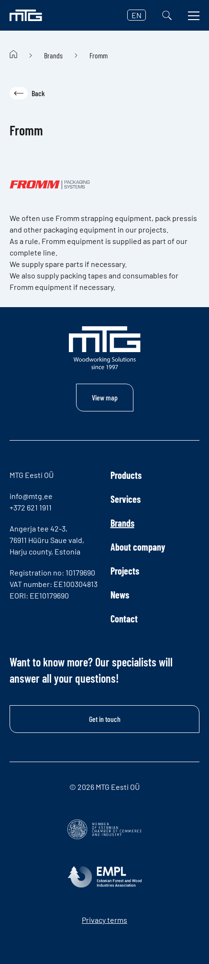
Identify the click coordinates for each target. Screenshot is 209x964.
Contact (124, 618)
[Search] (167, 15)
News (119, 594)
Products (126, 475)
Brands (53, 55)
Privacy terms (104, 919)
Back (27, 93)
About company (137, 547)
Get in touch (105, 718)
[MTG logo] (26, 15)
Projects (124, 570)
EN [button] (137, 15)
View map (105, 397)
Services (125, 499)
